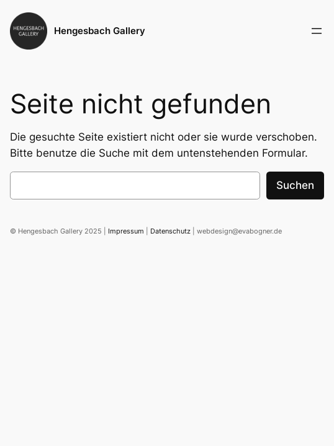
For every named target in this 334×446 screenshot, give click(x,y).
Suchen (295, 185)
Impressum (126, 231)
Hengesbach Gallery (99, 31)
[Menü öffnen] (316, 31)
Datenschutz (170, 231)
